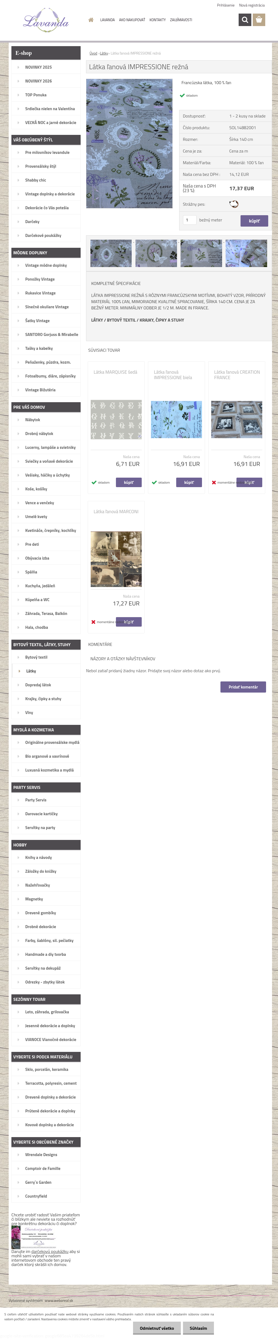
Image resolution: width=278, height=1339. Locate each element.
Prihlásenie (226, 5)
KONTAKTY (158, 20)
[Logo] (46, 20)
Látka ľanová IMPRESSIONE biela (173, 374)
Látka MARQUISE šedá (115, 372)
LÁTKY (97, 320)
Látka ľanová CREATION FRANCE (237, 374)
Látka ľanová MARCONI (116, 511)
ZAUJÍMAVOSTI (181, 20)
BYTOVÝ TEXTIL (121, 320)
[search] (245, 20)
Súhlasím (198, 1328)
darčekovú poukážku (50, 1251)
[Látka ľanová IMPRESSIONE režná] (129, 81)
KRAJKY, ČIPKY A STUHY (162, 320)
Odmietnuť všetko (157, 1328)
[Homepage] (90, 20)
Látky (104, 53)
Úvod (93, 53)
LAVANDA (107, 20)
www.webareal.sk (59, 1300)
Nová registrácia (252, 5)
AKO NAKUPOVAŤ (132, 20)
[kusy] (190, 220)
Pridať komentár (243, 687)
